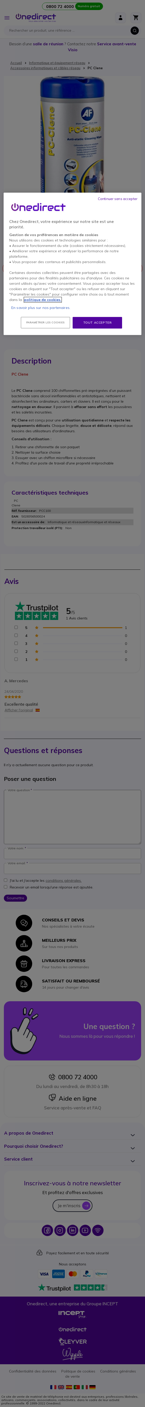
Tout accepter (97, 322)
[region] (72, 264)
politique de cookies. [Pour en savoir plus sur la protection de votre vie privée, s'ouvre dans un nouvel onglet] (42, 299)
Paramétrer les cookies (45, 322)
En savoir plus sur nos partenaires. (40, 307)
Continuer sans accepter (118, 199)
